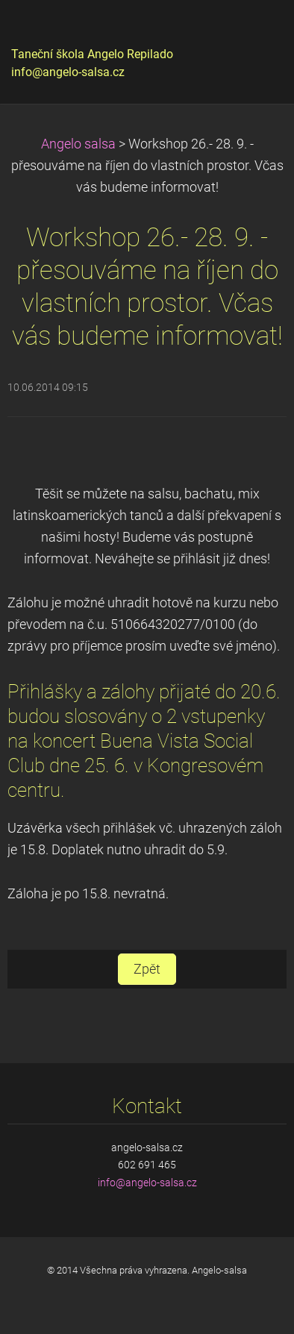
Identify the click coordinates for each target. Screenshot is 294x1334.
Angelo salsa (78, 144)
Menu (253, 33)
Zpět (147, 969)
